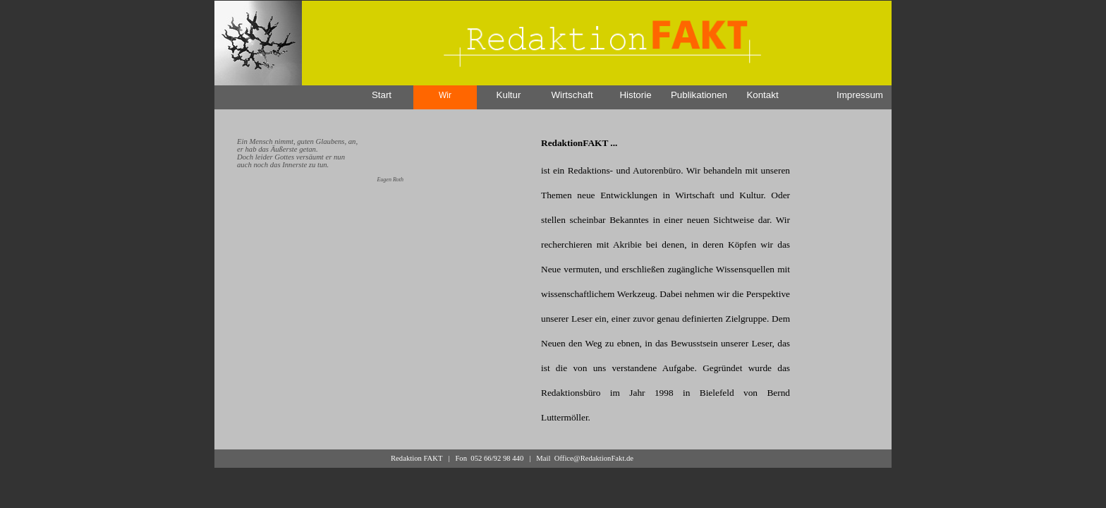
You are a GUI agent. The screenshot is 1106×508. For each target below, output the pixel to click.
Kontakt (762, 95)
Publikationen (699, 95)
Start (381, 95)
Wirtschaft (571, 95)
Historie (635, 95)
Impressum (860, 95)
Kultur (509, 95)
